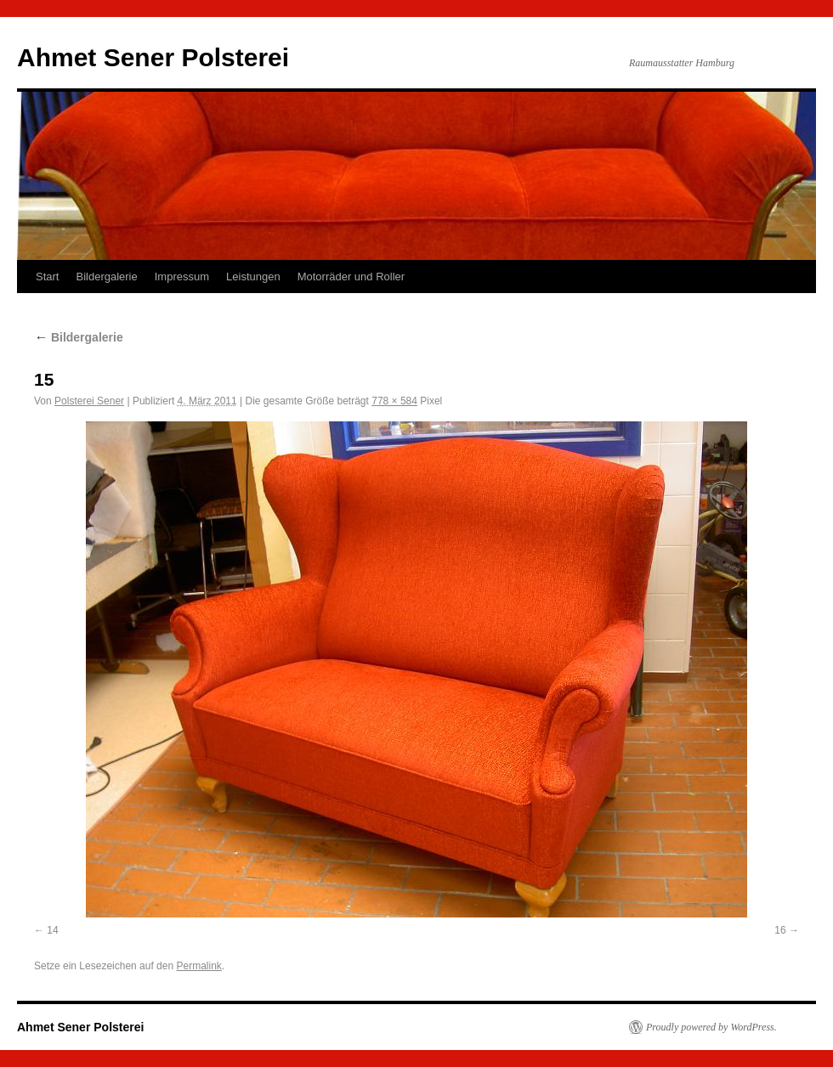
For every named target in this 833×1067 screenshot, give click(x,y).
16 (779, 930)
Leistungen (253, 276)
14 (52, 930)
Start (47, 276)
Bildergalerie (106, 276)
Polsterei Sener (89, 401)
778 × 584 (394, 401)
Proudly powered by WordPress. (711, 1027)
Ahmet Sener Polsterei (153, 57)
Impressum (182, 276)
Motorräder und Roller (351, 276)
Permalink (198, 966)
